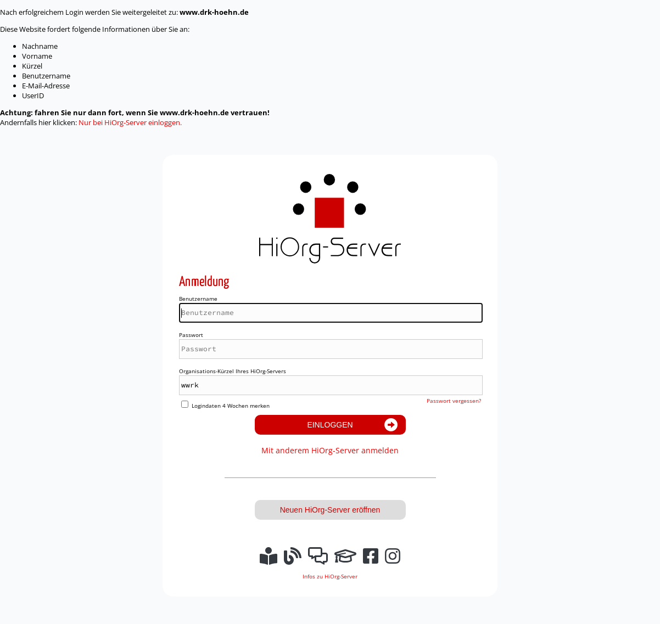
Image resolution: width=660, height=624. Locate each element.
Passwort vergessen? (454, 400)
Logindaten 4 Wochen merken (231, 405)
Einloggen (330, 424)
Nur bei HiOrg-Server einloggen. (130, 122)
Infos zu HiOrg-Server (330, 576)
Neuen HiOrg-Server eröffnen (330, 509)
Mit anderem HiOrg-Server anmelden (330, 450)
